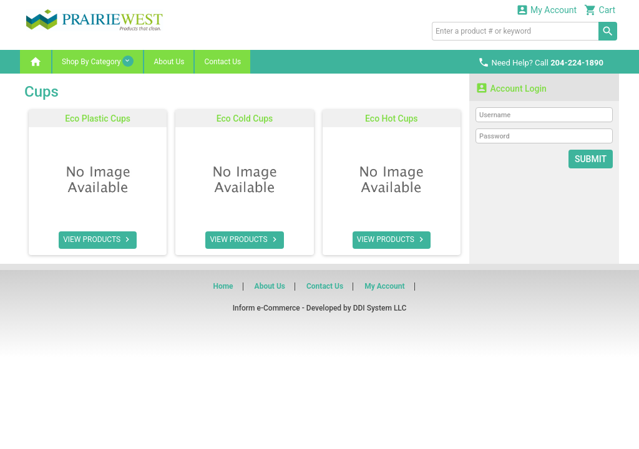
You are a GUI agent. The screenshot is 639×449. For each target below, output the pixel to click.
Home (223, 286)
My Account (546, 10)
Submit (591, 159)
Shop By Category (98, 61)
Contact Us (222, 61)
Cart (599, 10)
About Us (169, 61)
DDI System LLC (380, 308)
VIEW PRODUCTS (97, 239)
